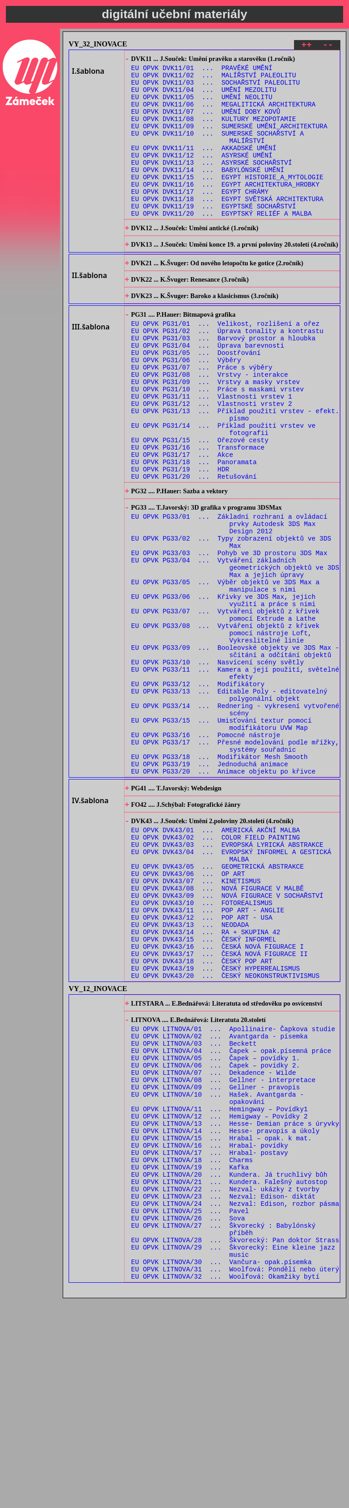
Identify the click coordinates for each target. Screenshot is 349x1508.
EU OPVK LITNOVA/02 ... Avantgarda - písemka (219, 1200)
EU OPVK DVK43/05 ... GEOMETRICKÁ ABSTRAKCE (217, 1004)
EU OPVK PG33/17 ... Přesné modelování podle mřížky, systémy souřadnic (235, 865)
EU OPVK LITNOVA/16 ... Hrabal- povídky (209, 1330)
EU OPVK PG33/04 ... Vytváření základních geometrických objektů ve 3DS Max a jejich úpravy (235, 653)
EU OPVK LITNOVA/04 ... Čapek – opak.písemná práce (231, 1218)
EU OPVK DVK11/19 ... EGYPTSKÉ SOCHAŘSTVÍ (213, 235)
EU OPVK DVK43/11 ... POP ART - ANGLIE (207, 1056)
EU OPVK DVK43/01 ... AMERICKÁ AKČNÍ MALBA (215, 960)
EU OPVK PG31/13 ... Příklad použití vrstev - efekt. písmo (235, 474)
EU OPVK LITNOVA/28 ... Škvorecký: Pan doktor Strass (235, 1442)
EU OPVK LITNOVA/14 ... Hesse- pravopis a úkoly (225, 1313)
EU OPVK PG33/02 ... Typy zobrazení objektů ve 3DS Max (231, 623)
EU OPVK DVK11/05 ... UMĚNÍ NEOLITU (202, 105)
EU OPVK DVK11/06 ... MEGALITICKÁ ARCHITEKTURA (223, 114)
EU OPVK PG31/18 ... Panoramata (194, 530)
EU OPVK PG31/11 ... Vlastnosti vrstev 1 (211, 452)
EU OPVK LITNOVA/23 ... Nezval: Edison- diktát (223, 1391)
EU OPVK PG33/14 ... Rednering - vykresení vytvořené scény (235, 821)
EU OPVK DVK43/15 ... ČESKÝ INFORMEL (203, 1090)
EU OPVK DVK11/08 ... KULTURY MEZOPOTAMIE (213, 131)
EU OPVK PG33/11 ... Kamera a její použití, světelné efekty (235, 778)
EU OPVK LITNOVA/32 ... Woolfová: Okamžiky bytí (225, 1486)
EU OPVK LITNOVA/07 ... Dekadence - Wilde (213, 1244)
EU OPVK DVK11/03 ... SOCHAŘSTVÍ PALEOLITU (215, 88)
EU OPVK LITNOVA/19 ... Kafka (190, 1356)
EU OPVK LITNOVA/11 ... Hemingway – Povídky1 (219, 1287)
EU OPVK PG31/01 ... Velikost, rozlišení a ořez (225, 366)
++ (306, 46)
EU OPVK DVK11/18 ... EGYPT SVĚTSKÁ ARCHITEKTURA (227, 226)
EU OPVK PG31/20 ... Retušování (194, 547)
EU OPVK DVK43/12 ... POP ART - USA (202, 1064)
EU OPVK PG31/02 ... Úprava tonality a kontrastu (227, 374)
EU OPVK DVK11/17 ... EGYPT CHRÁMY (200, 217)
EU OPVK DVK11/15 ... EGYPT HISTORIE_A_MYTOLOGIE (227, 200)
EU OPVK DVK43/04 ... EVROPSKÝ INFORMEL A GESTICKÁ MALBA (231, 991)
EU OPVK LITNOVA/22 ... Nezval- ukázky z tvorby (225, 1382)
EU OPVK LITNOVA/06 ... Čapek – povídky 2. (215, 1235)
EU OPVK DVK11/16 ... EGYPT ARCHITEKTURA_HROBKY (225, 209)
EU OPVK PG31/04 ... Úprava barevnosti (207, 392)
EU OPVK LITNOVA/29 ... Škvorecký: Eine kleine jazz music (233, 1455)
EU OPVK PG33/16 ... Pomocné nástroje (205, 852)
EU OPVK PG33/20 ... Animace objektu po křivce (223, 895)
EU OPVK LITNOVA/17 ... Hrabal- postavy (209, 1339)
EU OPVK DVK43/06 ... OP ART (188, 1012)
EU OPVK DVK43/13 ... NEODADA (190, 1073)
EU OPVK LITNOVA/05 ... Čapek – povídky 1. (215, 1226)
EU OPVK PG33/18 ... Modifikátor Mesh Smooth (219, 878)
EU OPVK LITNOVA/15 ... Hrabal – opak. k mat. (221, 1321)
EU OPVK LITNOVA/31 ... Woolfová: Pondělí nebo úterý (235, 1477)
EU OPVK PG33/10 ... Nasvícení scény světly (217, 765)
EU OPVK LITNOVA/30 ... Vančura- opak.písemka (221, 1468)
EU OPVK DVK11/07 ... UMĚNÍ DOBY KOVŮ (205, 122)
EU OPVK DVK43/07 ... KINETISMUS (196, 1021)
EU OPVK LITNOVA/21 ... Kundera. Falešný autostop (229, 1373)
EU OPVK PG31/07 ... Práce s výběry (202, 418)
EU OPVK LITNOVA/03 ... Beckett (194, 1209)
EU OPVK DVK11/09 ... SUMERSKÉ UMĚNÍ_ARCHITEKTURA (229, 140)
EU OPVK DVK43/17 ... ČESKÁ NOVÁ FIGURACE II (219, 1107)
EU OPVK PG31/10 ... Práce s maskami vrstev (217, 444)
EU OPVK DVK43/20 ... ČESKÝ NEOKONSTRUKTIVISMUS (225, 1133)
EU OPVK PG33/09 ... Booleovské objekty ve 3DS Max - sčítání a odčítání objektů (235, 752)
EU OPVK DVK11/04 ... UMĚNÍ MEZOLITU (203, 96)
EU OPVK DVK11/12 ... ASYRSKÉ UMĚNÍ (202, 174)
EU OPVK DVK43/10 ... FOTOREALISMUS (202, 1047)
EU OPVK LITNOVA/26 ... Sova (188, 1416)
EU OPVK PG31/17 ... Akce (182, 521)
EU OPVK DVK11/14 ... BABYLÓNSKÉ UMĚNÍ (207, 191)
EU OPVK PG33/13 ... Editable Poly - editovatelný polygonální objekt (229, 804)
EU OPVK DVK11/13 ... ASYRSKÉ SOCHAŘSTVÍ (211, 183)
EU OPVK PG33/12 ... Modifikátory (198, 791)
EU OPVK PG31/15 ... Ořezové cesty (200, 504)
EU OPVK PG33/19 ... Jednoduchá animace (209, 886)
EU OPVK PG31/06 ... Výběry (186, 409)
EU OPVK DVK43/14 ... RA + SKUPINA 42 (205, 1082)
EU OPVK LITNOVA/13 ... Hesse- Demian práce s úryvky (235, 1304)
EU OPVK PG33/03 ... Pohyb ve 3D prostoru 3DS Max (229, 636)
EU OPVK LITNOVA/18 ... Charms (192, 1347)
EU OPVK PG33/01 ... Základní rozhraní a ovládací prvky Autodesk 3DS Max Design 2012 (229, 601)
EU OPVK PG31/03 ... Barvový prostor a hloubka (223, 383)
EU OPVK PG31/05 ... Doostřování (196, 400)
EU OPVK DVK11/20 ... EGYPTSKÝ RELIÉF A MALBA (221, 243)
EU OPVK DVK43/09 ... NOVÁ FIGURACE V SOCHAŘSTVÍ (227, 1038)
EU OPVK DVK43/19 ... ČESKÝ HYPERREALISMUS (215, 1125)
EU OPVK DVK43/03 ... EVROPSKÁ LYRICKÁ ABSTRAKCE (227, 978)
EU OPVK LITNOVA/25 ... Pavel (190, 1408)
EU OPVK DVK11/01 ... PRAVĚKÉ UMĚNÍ (202, 70)
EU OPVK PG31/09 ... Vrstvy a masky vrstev (215, 435)
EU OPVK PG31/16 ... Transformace (198, 513)
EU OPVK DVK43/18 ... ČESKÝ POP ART (202, 1116)
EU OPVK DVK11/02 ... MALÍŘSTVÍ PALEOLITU (213, 79)
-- (328, 46)
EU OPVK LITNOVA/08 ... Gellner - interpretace (223, 1252)
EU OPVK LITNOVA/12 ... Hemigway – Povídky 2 (219, 1295)
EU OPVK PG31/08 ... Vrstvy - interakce (209, 426)
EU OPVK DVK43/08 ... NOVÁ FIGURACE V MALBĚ (217, 1030)
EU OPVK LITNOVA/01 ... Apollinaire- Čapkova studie (233, 1192)
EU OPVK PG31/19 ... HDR (180, 539)
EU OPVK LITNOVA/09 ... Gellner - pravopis (215, 1261)
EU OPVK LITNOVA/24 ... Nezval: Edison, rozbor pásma (235, 1399)
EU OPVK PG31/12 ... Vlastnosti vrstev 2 (211, 461)
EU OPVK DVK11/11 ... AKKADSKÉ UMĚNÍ (203, 166)
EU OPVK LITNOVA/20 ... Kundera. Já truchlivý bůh (229, 1365)
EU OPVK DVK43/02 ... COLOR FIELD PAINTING (215, 969)
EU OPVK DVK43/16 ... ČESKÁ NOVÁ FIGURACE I (217, 1099)
